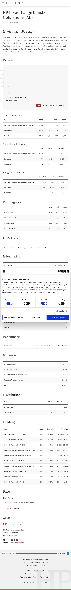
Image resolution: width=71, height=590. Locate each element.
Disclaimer (24, 582)
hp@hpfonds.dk (17, 543)
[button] (3, 3)
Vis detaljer (60, 311)
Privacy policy (35, 582)
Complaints (46, 582)
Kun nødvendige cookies (13, 317)
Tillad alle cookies (58, 317)
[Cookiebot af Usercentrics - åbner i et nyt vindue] (59, 271)
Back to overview (12, 23)
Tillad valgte (35, 317)
